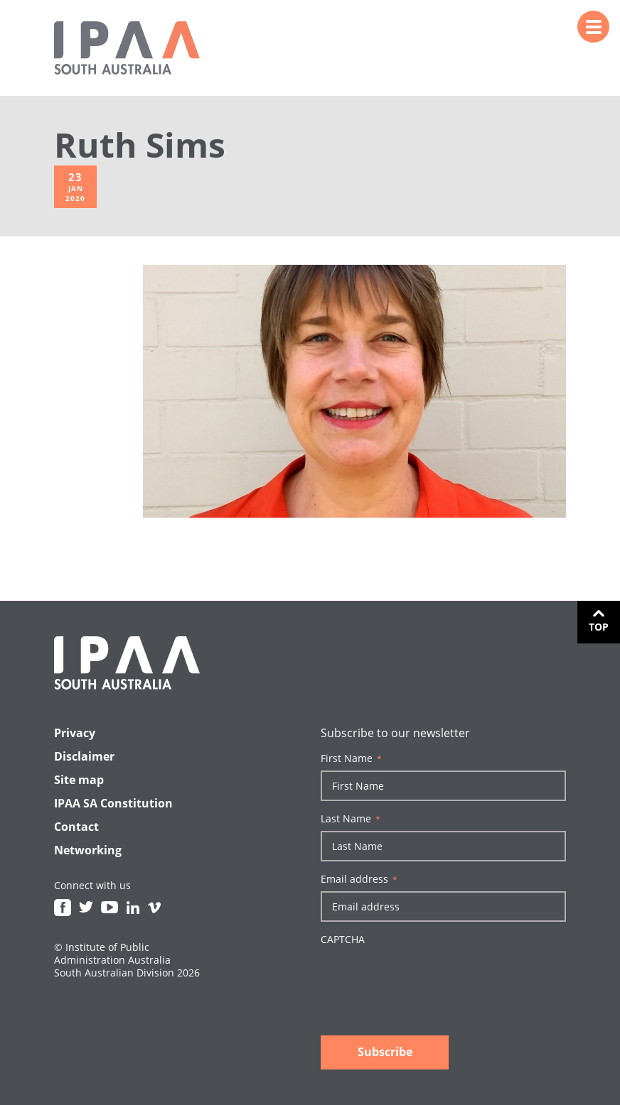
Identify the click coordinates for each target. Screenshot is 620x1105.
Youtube (109, 907)
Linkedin (132, 907)
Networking (88, 850)
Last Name (350, 818)
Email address (359, 879)
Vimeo (154, 907)
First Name (351, 758)
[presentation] (429, 979)
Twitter (86, 907)
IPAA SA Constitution (113, 803)
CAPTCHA (343, 939)
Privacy (74, 733)
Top (599, 626)
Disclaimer (84, 756)
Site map (79, 780)
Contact (76, 826)
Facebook (62, 907)
